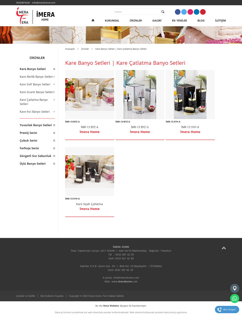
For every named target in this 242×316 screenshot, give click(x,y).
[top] (224, 248)
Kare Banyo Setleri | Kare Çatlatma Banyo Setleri (121, 48)
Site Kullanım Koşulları (52, 295)
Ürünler (85, 48)
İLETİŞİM (220, 20)
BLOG (201, 20)
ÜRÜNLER (136, 20)
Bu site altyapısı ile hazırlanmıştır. (121, 305)
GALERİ (156, 20)
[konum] (234, 288)
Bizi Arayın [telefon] (229, 309)
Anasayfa (70, 48)
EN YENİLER (179, 20)
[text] (137, 12)
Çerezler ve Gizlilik (25, 295)
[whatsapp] (234, 298)
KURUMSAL (112, 20)
